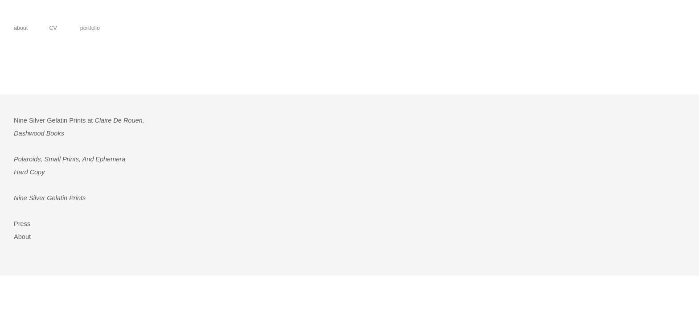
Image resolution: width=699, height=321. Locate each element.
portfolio (88, 28)
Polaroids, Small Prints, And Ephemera (69, 159)
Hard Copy (29, 172)
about (21, 28)
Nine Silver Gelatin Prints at (79, 120)
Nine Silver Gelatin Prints (50, 198)
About (22, 236)
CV (51, 28)
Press (22, 223)
